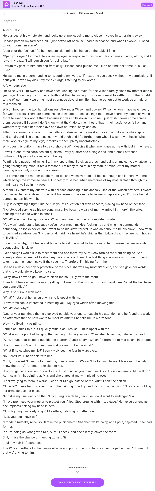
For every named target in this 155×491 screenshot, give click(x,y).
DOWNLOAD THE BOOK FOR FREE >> (77, 482)
